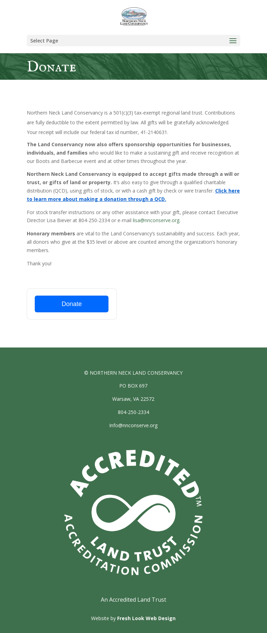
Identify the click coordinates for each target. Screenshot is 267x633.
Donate (72, 303)
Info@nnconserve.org (133, 425)
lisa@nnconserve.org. (156, 220)
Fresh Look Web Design (146, 618)
